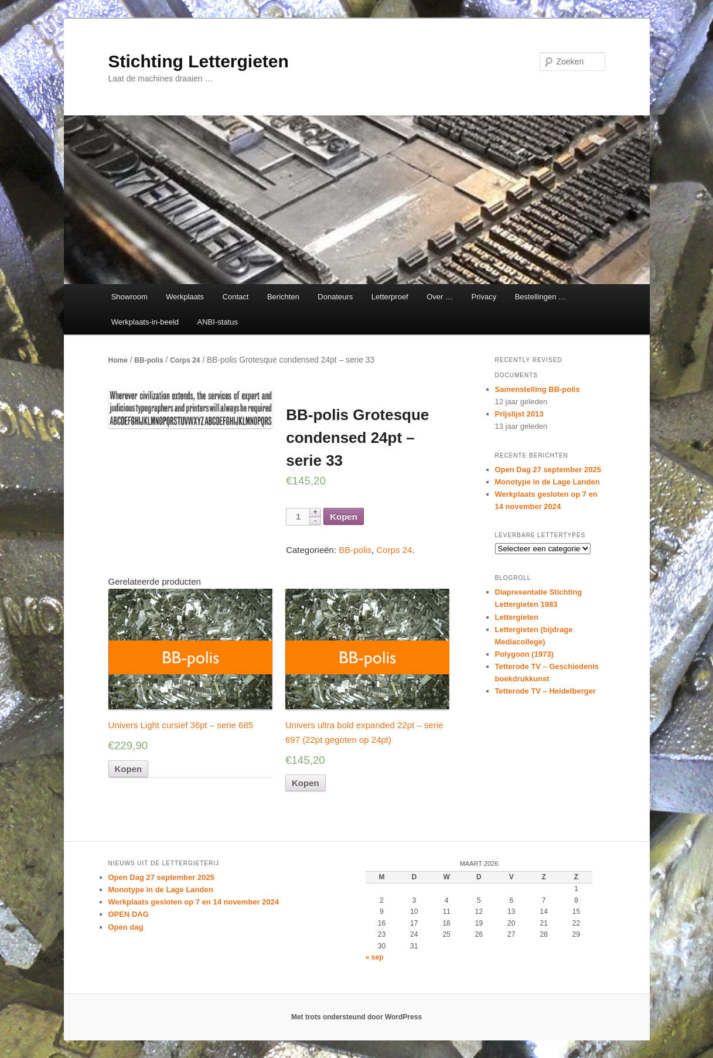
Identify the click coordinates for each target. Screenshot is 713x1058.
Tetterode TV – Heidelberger (545, 691)
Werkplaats (185, 296)
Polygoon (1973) (524, 654)
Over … (440, 296)
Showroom (129, 296)
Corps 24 (185, 360)
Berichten (283, 296)
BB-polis (148, 360)
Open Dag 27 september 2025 (548, 469)
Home (118, 360)
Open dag (126, 927)
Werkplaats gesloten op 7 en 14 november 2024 (193, 901)
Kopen (343, 516)
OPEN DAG (128, 914)
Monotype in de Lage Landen (547, 481)
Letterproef (389, 296)
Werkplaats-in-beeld (145, 322)
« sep (375, 957)
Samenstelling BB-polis (537, 389)
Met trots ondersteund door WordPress (356, 1017)
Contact (236, 296)
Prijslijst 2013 (519, 413)
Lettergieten (516, 617)
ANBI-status (217, 322)
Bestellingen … (540, 296)
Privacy (484, 296)
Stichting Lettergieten (198, 61)
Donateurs (335, 296)
